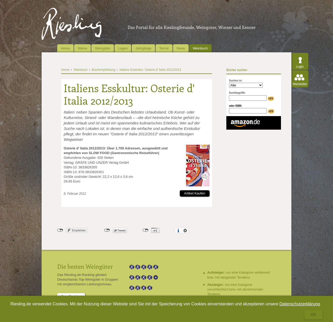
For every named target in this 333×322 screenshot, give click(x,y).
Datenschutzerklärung (299, 304)
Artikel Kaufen (194, 193)
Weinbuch (200, 48)
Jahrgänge (143, 48)
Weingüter (102, 48)
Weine (82, 48)
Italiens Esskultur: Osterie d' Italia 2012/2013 (150, 70)
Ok (313, 314)
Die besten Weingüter (85, 266)
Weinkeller (300, 84)
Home (65, 48)
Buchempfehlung (103, 70)
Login (300, 66)
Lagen (122, 48)
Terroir (164, 48)
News (181, 48)
